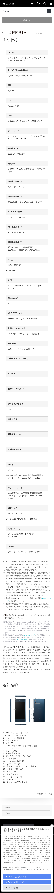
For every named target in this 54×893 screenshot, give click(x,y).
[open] (45, 3)
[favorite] (32, 3)
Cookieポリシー (26, 867)
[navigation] (49, 11)
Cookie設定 (13, 888)
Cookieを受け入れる (17, 876)
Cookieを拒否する (16, 882)
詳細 (27, 20)
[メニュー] (51, 3)
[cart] (38, 3)
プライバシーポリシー (32, 869)
